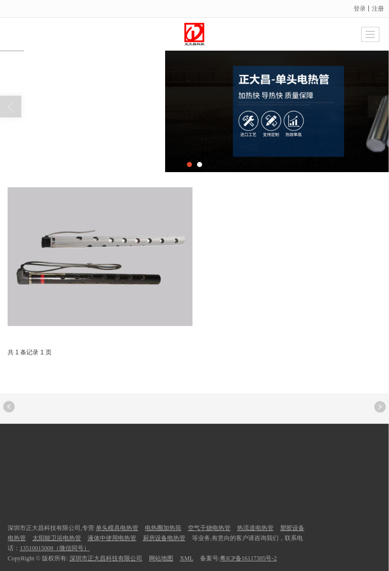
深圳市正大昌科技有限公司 (105, 558)
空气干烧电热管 (209, 528)
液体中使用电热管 (112, 538)
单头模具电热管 (117, 528)
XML (186, 558)
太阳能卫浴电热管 (56, 538)
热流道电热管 (255, 528)
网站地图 (161, 558)
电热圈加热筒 (163, 528)
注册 (378, 8)
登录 (360, 8)
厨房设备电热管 (164, 538)
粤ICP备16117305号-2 (248, 558)
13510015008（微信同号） (55, 548)
